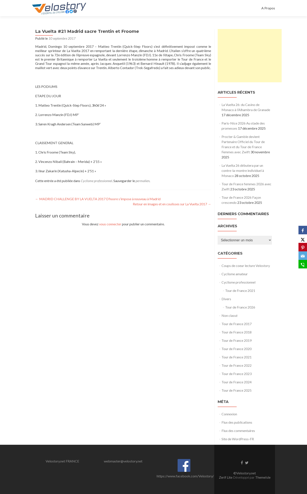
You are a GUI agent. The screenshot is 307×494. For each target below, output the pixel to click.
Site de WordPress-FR (238, 439)
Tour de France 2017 (237, 324)
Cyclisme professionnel (96, 181)
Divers (226, 299)
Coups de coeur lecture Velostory (246, 266)
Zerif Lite (226, 477)
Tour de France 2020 (237, 349)
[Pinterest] (302, 247)
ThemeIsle (263, 477)
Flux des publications (237, 422)
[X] (302, 238)
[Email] (302, 255)
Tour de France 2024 (237, 382)
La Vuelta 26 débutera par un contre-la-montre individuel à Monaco (243, 170)
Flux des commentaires (238, 431)
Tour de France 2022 (237, 365)
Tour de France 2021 (240, 290)
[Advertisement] (250, 55)
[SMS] (302, 264)
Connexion (229, 414)
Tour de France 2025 (237, 390)
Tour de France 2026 (240, 307)
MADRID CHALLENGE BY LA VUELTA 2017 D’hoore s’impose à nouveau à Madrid (98, 199)
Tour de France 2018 (237, 332)
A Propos (268, 8)
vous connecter (110, 224)
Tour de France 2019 (237, 340)
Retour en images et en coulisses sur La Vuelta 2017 (172, 204)
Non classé (229, 315)
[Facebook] (302, 230)
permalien (142, 181)
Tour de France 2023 (237, 374)
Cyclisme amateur (235, 274)
